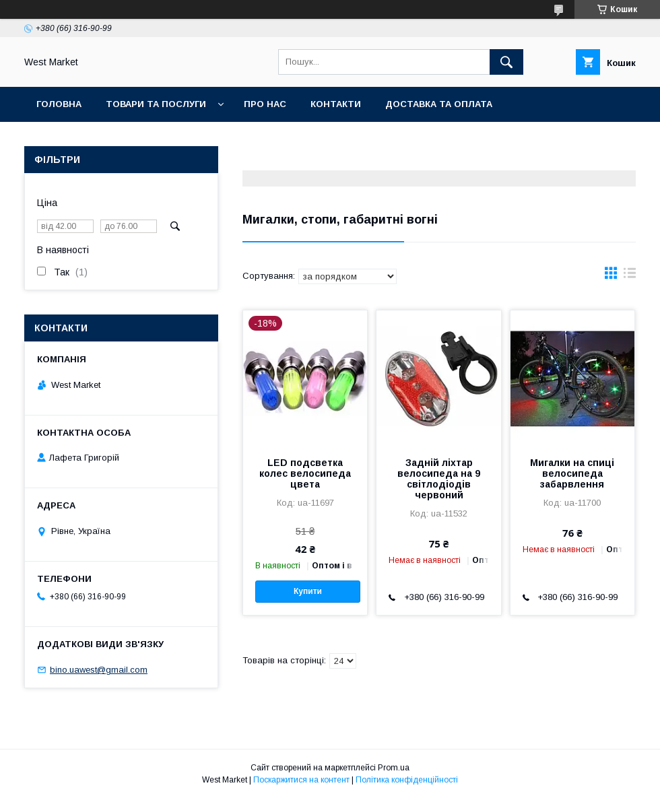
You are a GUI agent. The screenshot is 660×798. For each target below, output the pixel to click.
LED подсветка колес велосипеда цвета (305, 473)
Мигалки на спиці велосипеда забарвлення (572, 473)
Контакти (335, 104)
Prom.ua (393, 767)
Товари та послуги (156, 104)
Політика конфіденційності (407, 780)
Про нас (265, 104)
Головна (58, 104)
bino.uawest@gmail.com (98, 670)
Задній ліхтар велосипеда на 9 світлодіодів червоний (438, 478)
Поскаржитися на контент (301, 780)
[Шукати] (506, 62)
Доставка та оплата (438, 104)
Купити (308, 591)
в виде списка (630, 276)
